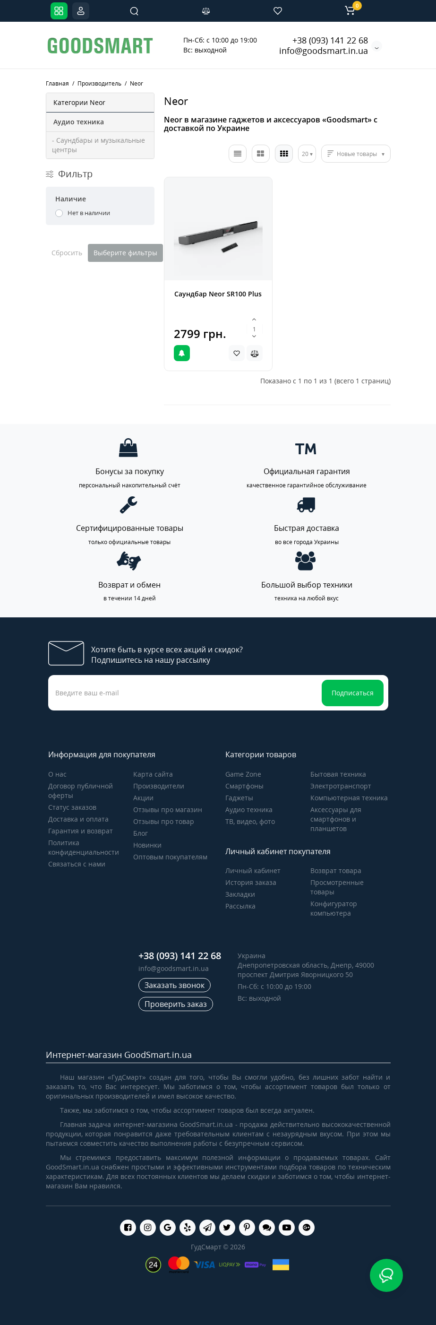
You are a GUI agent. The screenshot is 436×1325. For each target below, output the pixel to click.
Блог (140, 833)
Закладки (240, 894)
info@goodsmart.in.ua (323, 50)
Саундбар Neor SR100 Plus (218, 293)
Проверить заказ (176, 1004)
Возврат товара (335, 870)
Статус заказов (72, 807)
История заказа (250, 882)
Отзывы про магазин (167, 809)
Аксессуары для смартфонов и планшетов (335, 819)
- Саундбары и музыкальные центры (98, 145)
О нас (57, 774)
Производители (158, 785)
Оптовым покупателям (170, 856)
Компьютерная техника (349, 797)
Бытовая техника (338, 774)
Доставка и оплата (78, 818)
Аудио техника (249, 809)
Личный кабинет (253, 870)
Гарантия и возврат (80, 830)
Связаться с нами (76, 863)
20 (305, 154)
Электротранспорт (340, 785)
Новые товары (357, 154)
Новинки (147, 844)
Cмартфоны (244, 785)
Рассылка (240, 905)
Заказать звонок (175, 985)
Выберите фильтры (125, 252)
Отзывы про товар (163, 821)
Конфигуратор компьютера (333, 908)
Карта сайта (153, 774)
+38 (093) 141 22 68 (330, 40)
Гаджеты (239, 797)
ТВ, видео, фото (250, 821)
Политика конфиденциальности (83, 847)
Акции (143, 797)
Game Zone (243, 774)
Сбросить (66, 252)
